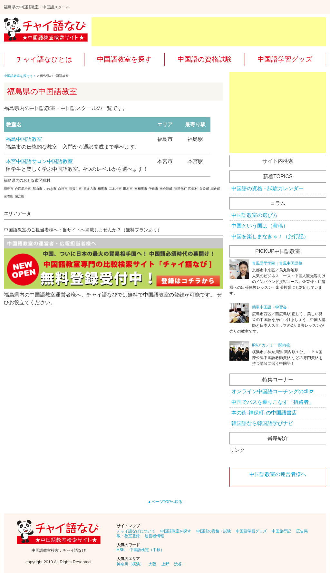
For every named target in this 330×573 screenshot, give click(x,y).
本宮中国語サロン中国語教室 (39, 161)
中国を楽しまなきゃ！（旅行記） (270, 236)
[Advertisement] (209, 31)
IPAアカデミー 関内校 (271, 345)
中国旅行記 (281, 531)
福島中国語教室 (24, 139)
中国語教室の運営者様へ (277, 474)
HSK (121, 550)
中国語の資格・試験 (213, 531)
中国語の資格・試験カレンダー (267, 188)
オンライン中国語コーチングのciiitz (272, 391)
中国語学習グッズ (285, 59)
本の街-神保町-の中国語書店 (264, 412)
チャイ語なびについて (136, 531)
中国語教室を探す (124, 59)
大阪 (152, 564)
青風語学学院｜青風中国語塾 (277, 263)
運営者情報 (154, 536)
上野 (165, 564)
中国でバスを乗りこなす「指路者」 (272, 402)
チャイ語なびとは (44, 59)
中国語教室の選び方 (254, 215)
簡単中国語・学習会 (269, 307)
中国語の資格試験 (205, 59)
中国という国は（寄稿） (259, 225)
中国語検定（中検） (147, 550)
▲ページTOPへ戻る (165, 502)
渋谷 (178, 564)
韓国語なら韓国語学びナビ (262, 423)
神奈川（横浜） (130, 564)
